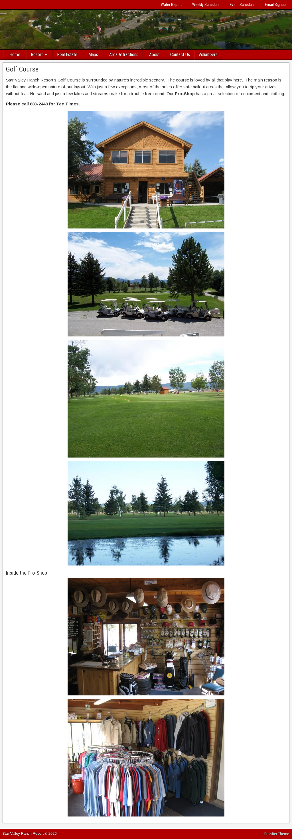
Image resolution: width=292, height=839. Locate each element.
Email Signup (275, 4)
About (154, 54)
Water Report (171, 4)
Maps (93, 54)
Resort (37, 54)
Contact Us (180, 54)
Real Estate (67, 54)
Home (14, 54)
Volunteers (208, 54)
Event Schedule (242, 4)
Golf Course (22, 69)
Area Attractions (123, 54)
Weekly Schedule (206, 4)
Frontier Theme (276, 833)
